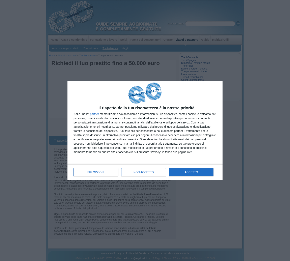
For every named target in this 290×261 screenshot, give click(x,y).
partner (94, 114)
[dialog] (145, 130)
